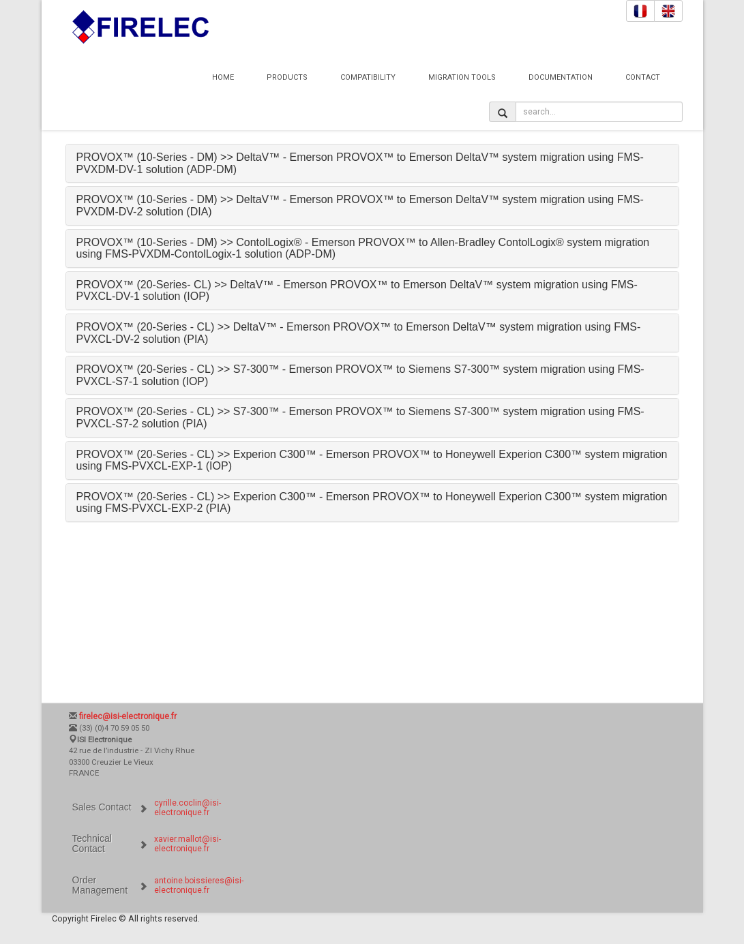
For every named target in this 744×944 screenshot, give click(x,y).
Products (287, 77)
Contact (642, 77)
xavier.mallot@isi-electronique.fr (187, 843)
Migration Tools (462, 77)
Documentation (561, 77)
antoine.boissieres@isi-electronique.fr (198, 885)
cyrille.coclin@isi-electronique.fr (187, 807)
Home (223, 77)
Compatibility (368, 77)
